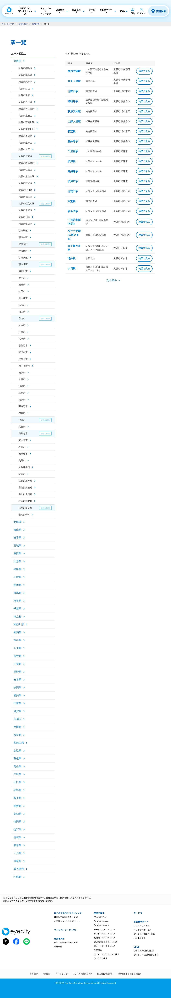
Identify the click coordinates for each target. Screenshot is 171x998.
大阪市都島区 (25, 68)
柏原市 (22, 399)
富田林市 (23, 352)
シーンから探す (100, 958)
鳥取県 (17, 750)
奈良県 (17, 734)
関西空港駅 (74, 71)
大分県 (17, 853)
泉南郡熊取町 (25, 501)
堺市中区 (23, 237)
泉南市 (22, 447)
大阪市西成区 (25, 183)
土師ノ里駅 (74, 121)
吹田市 (22, 291)
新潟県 (17, 632)
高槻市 (22, 305)
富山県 (17, 640)
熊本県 (17, 845)
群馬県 (17, 592)
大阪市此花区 (25, 81)
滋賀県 (17, 711)
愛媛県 (17, 805)
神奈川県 (19, 624)
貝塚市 (22, 311)
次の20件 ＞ (113, 280)
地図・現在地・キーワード (65, 942)
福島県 (17, 569)
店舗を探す (23, 24)
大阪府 (17, 61)
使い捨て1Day (100, 917)
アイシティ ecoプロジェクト (146, 954)
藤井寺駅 (73, 141)
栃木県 (17, 585)
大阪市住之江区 (26, 203)
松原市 (22, 372)
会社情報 (34, 974)
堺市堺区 (23, 230)
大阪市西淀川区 (26, 122)
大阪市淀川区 (25, 190)
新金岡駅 (73, 211)
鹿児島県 (19, 869)
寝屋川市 (23, 359)
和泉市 (22, 386)
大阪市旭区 (24, 149)
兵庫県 (17, 727)
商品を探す (99, 913)
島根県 (17, 758)
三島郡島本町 (25, 480)
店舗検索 (161, 11)
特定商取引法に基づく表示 (129, 974)
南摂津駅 (73, 171)
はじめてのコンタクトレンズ (67, 913)
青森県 (17, 529)
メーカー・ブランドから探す (106, 954)
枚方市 (22, 325)
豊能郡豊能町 (25, 487)
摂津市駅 (73, 181)
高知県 (17, 813)
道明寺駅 (73, 101)
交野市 (22, 460)
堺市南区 (23, 257)
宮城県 (17, 545)
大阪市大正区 (25, 102)
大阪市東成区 (25, 136)
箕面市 (22, 393)
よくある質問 (139, 938)
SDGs (136, 946)
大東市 (22, 379)
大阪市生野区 (25, 142)
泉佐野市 (23, 345)
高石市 (22, 426)
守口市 (22, 318)
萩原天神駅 (74, 111)
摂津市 (22, 420)
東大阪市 (23, 440)
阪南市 (22, 474)
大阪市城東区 (25, 156)
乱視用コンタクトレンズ (104, 937)
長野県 (17, 671)
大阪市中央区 (25, 223)
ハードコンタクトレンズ (104, 929)
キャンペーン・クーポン (65, 929)
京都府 (17, 719)
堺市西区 (23, 251)
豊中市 (22, 278)
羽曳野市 (23, 406)
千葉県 (17, 608)
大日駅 (71, 268)
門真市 (22, 413)
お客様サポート (141, 921)
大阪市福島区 (25, 75)
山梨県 (17, 663)
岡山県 (17, 766)
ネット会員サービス (142, 929)
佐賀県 (17, 829)
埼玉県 (17, 600)
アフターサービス (141, 925)
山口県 (17, 782)
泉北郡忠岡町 (25, 494)
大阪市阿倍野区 (26, 163)
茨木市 (22, 332)
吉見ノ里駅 (74, 81)
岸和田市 (23, 271)
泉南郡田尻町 (25, 507)
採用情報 (47, 974)
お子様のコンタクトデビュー (66, 921)
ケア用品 (98, 950)
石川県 (17, 648)
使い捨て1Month (101, 925)
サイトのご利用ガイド (82, 974)
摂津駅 (71, 161)
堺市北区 (23, 264)
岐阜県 (17, 679)
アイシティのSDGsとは (144, 950)
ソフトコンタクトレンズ (104, 933)
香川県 (17, 798)
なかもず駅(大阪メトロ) (74, 235)
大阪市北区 (24, 217)
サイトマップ (61, 974)
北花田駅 (73, 191)
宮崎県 (17, 861)
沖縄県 (17, 876)
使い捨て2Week (101, 921)
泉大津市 (23, 298)
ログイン (141, 13)
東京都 (17, 616)
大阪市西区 (24, 88)
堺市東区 (23, 244)
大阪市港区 (24, 95)
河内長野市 (24, 365)
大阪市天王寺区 (26, 109)
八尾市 (22, 338)
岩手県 (17, 537)
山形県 (17, 561)
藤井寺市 (23, 433)
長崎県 (17, 837)
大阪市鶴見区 (25, 196)
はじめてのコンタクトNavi (66, 917)
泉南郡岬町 (24, 514)
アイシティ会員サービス (144, 933)
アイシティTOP (8, 24)
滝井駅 (71, 258)
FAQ (133, 13)
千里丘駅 (73, 151)
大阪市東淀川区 (26, 129)
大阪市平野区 (25, 210)
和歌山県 (19, 742)
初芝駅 (71, 131)
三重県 (17, 703)
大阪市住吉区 (25, 169)
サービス (138, 913)
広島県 (17, 774)
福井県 (17, 656)
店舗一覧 (58, 946)
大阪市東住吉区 (26, 176)
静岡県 (17, 687)
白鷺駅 (71, 201)
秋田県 (17, 553)
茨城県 (17, 577)
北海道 (17, 521)
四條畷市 (23, 453)
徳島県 (17, 790)
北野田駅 (73, 91)
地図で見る (144, 71)
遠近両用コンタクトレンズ (105, 941)
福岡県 (17, 821)
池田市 (22, 284)
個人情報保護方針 (105, 974)
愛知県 (17, 695)
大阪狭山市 (24, 467)
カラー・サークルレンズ (104, 945)
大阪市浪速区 (25, 115)
